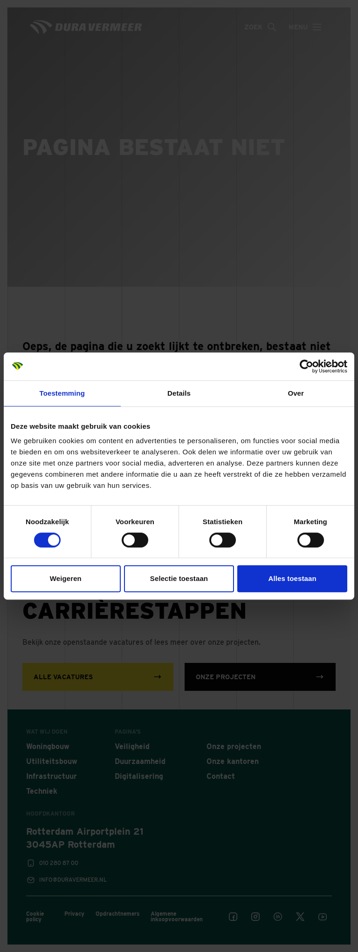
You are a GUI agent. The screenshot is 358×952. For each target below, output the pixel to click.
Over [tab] (296, 393)
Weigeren (66, 578)
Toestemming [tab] (62, 393)
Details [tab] (179, 393)
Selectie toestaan (179, 578)
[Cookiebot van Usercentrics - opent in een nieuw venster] (306, 366)
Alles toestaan (292, 578)
